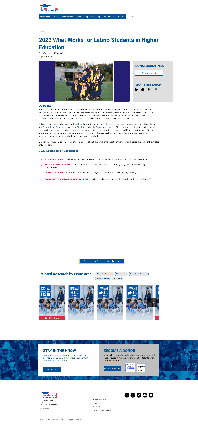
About (96, 403)
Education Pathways (104, 274)
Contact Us (98, 407)
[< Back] (47, 31)
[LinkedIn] (136, 89)
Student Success (103, 278)
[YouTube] (151, 395)
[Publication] (149, 73)
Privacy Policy (99, 399)
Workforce (117, 278)
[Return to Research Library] (101, 261)
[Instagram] (139, 395)
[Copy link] (155, 89)
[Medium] (145, 395)
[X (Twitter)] (149, 89)
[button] (42, 159)
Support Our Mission (101, 410)
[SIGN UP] (52, 369)
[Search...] (143, 16)
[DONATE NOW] (112, 368)
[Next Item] (152, 302)
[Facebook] (143, 89)
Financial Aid (121, 274)
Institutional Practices (138, 274)
